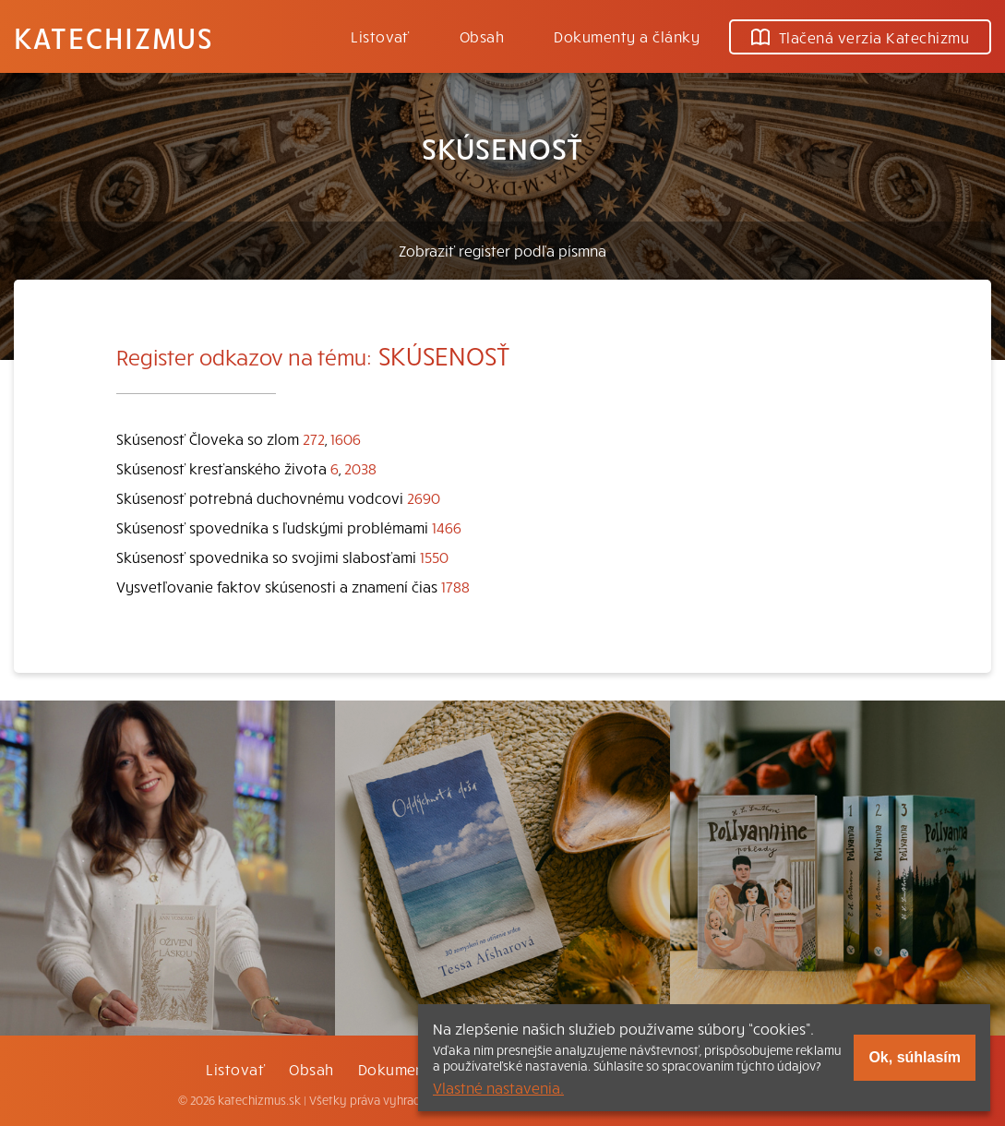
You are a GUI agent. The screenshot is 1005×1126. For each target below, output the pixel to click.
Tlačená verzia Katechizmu (860, 37)
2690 (423, 497)
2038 (360, 468)
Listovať (380, 36)
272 (314, 438)
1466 (446, 527)
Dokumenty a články (627, 36)
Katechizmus (113, 36)
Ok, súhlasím (914, 1057)
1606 (345, 438)
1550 (434, 556)
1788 (455, 586)
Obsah (482, 36)
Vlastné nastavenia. (498, 1087)
